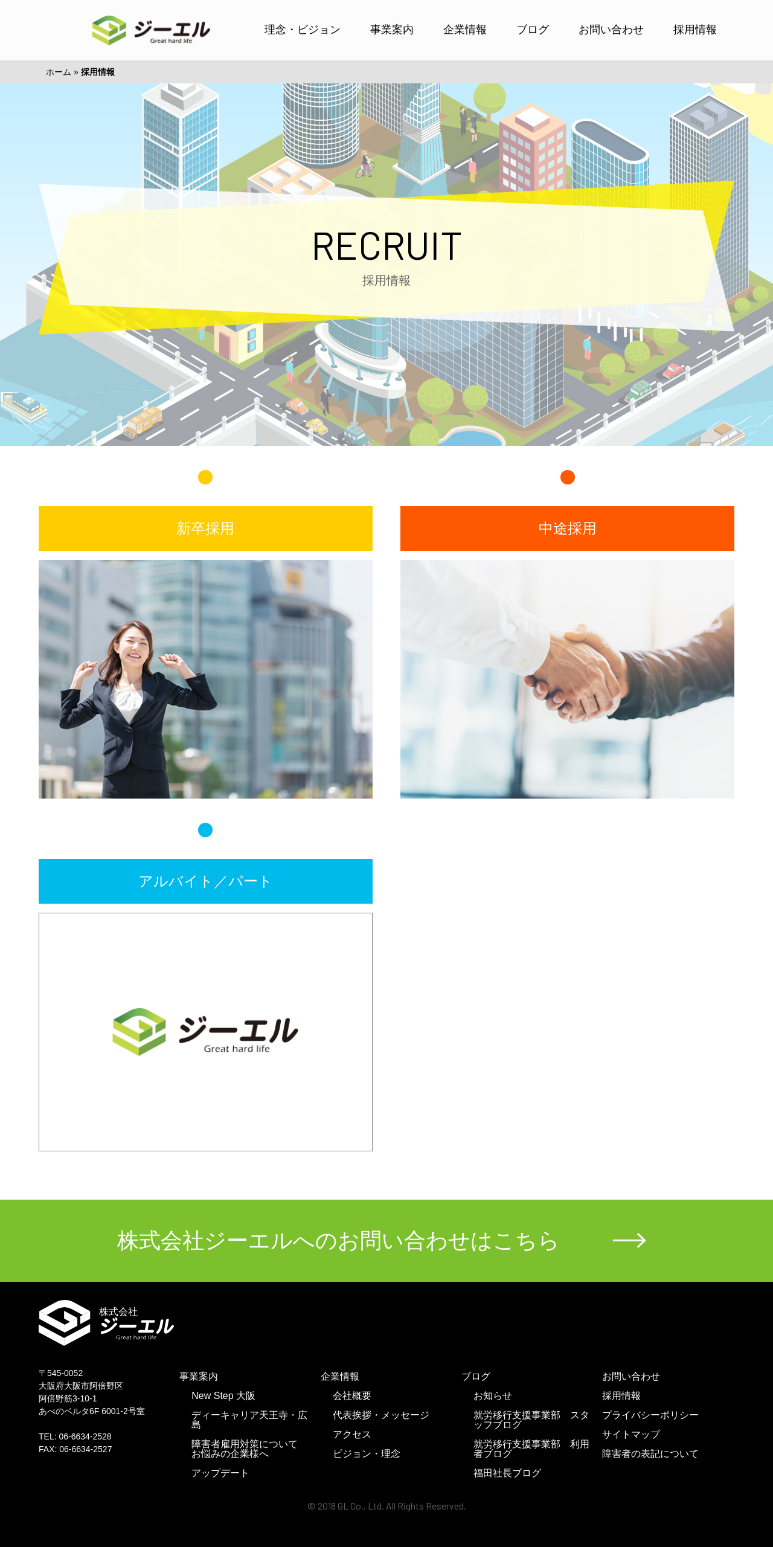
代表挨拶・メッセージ (381, 1415)
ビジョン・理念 (366, 1454)
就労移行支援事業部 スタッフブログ (531, 1420)
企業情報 (465, 30)
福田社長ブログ (507, 1473)
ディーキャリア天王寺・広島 (249, 1420)
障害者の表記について (650, 1454)
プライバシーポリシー (650, 1415)
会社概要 (352, 1396)
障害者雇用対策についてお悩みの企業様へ (244, 1449)
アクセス (352, 1434)
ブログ (532, 30)
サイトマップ (631, 1434)
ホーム (58, 72)
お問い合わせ (611, 30)
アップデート (220, 1473)
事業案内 (392, 30)
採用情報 (695, 30)
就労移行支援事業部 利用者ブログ (531, 1449)
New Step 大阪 (223, 1396)
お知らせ (492, 1396)
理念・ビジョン (303, 30)
